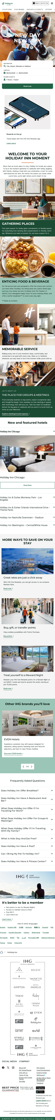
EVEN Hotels (11, 739)
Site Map (22, 1081)
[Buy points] (8, 636)
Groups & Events (35, 9)
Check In (6, 70)
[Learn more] (11, 143)
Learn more (41, 1100)
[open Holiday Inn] (11, 952)
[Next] (31, 766)
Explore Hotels (42, 1073)
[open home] (2, 952)
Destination (8, 63)
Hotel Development (43, 1070)
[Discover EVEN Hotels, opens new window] (13, 754)
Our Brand (19, 9)
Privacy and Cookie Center (25, 1078)
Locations (7, 9)
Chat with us (23, 1073)
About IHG (22, 1068)
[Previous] (23, 766)
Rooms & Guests (9, 77)
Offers (48, 9)
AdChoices (41, 1075)
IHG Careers (41, 1068)
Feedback (40, 1083)
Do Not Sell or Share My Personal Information (44, 1079)
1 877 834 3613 (27, 1089)
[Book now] (8, 589)
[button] (52, 3)
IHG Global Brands (25, 1070)
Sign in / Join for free (40, 3)
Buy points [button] (8, 636)
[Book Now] (27, 485)
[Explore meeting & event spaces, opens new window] (15, 414)
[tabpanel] (27, 461)
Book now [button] (7, 588)
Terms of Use (23, 1075)
